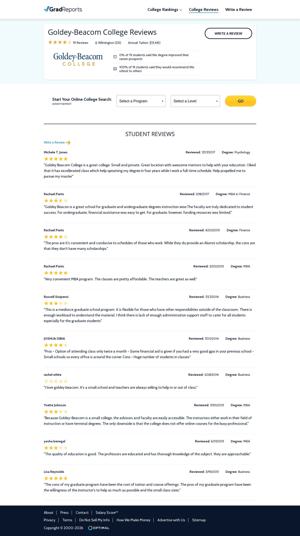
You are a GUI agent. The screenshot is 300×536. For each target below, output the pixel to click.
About (48, 512)
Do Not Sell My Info (94, 520)
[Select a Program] (141, 101)
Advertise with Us (171, 520)
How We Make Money (133, 520)
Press (64, 512)
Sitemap (199, 520)
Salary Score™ (107, 512)
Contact (82, 512)
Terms (67, 520)
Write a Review (228, 33)
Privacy (49, 520)
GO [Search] (240, 100)
